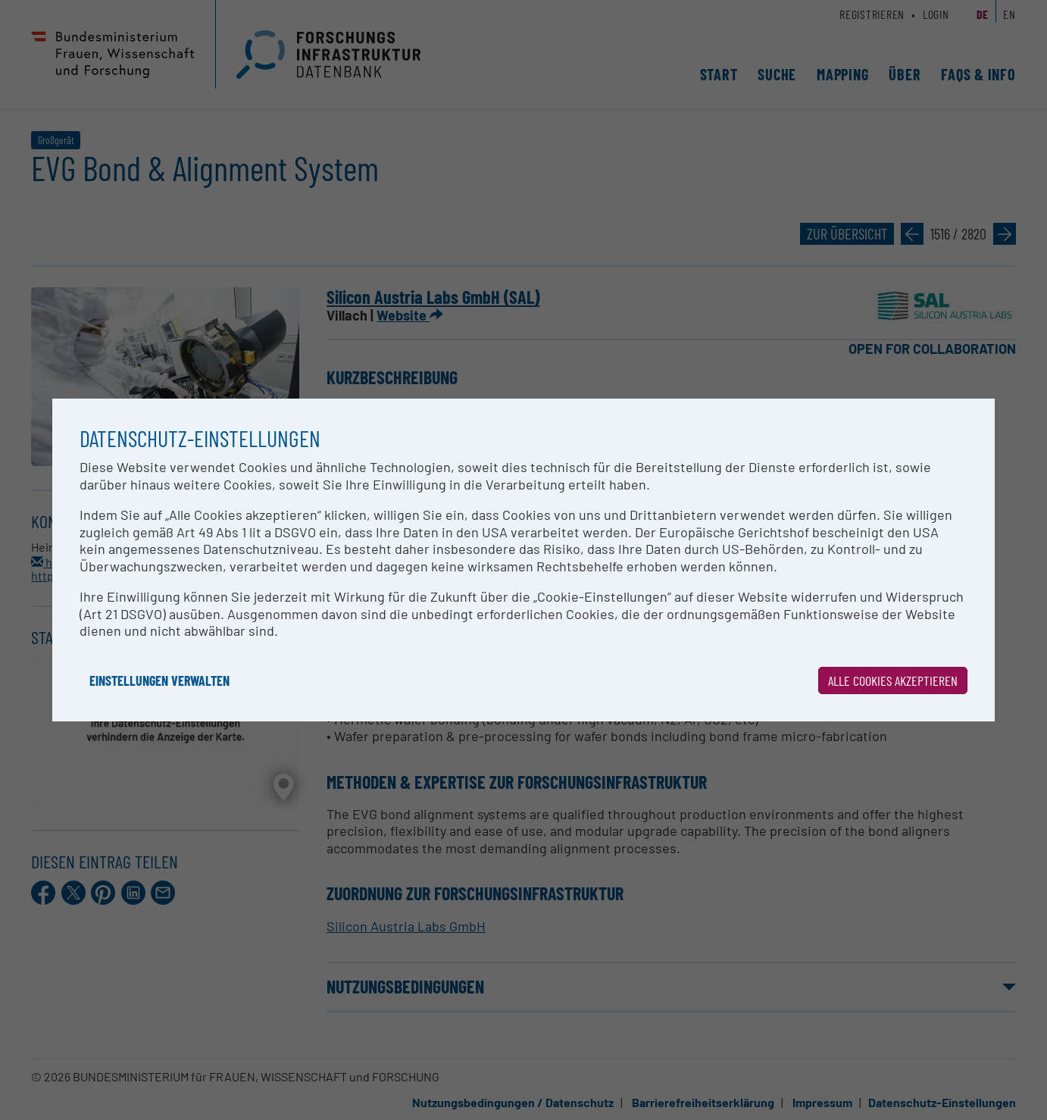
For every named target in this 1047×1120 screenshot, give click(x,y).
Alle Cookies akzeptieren (893, 680)
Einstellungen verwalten (159, 680)
